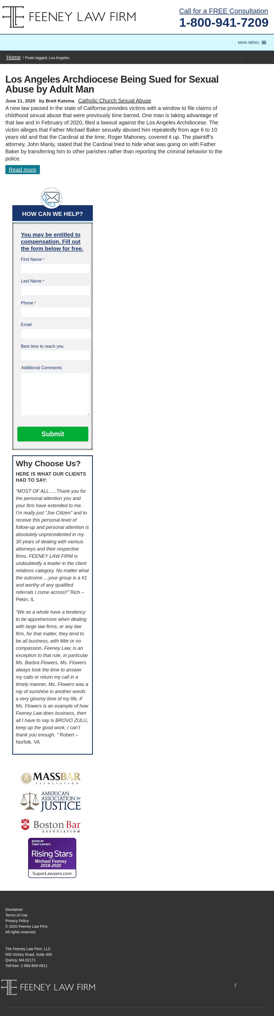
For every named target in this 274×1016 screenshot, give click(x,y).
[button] (248, 43)
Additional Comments (41, 367)
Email (26, 324)
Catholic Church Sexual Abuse (114, 101)
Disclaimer (14, 909)
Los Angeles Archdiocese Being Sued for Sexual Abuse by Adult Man (112, 84)
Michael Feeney (51, 863)
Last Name (31, 281)
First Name (31, 259)
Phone (27, 303)
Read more (22, 170)
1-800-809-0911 (34, 966)
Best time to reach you (42, 346)
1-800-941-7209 (224, 22)
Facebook (235, 985)
